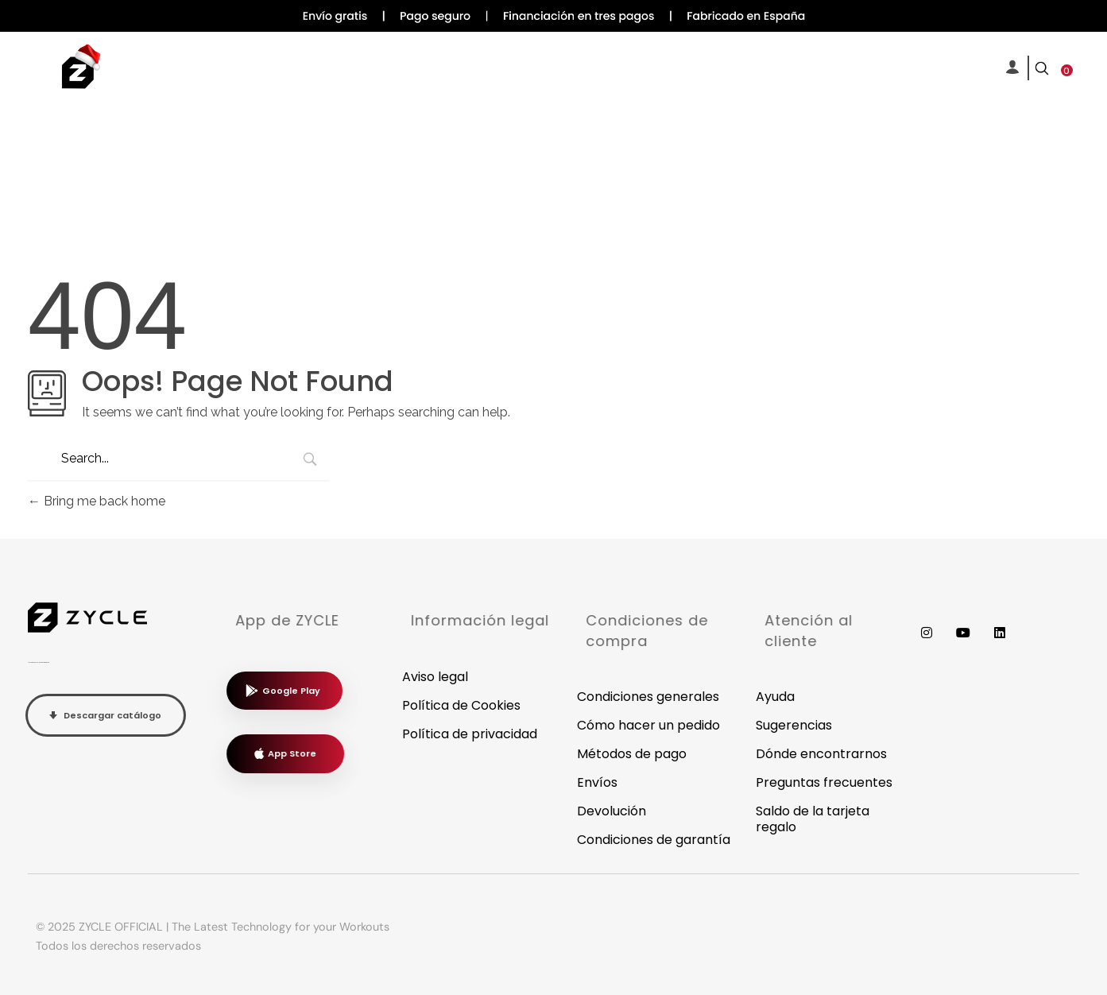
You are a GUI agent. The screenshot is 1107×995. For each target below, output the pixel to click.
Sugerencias (794, 725)
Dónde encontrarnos (821, 754)
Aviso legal (435, 677)
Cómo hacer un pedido (648, 725)
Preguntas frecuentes (824, 782)
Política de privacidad (469, 734)
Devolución (611, 811)
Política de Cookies (461, 705)
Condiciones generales (648, 696)
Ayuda (775, 696)
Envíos (597, 782)
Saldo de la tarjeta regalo (812, 819)
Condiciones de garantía (653, 839)
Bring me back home (96, 501)
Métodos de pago (632, 754)
